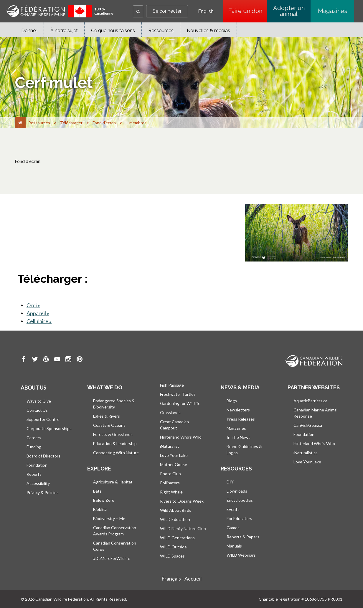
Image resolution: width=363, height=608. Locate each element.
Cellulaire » (39, 321)
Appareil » (38, 313)
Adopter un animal (289, 10)
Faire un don (247, 10)
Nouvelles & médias (208, 30)
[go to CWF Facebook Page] (24, 360)
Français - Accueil (181, 578)
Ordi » (33, 305)
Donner (29, 30)
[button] (138, 11)
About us (33, 387)
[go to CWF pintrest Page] (79, 360)
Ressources (161, 30)
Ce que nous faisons (113, 30)
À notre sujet (64, 30)
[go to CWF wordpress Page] (46, 360)
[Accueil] (20, 122)
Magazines (332, 10)
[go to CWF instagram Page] (68, 360)
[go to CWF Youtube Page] (57, 360)
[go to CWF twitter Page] (35, 360)
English (206, 11)
